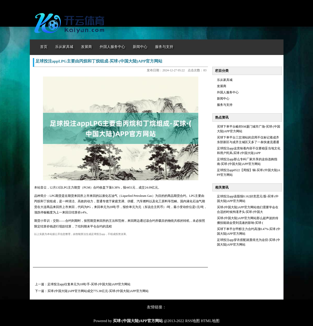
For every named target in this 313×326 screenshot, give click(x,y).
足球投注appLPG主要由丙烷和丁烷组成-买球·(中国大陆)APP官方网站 (99, 61)
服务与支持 (224, 105)
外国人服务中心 (228, 92)
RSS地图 (192, 321)
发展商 (221, 86)
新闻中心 (223, 98)
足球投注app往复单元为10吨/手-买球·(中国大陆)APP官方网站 (89, 284)
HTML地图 (210, 321)
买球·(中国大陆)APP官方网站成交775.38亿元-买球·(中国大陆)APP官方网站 (98, 291)
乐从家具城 (224, 80)
